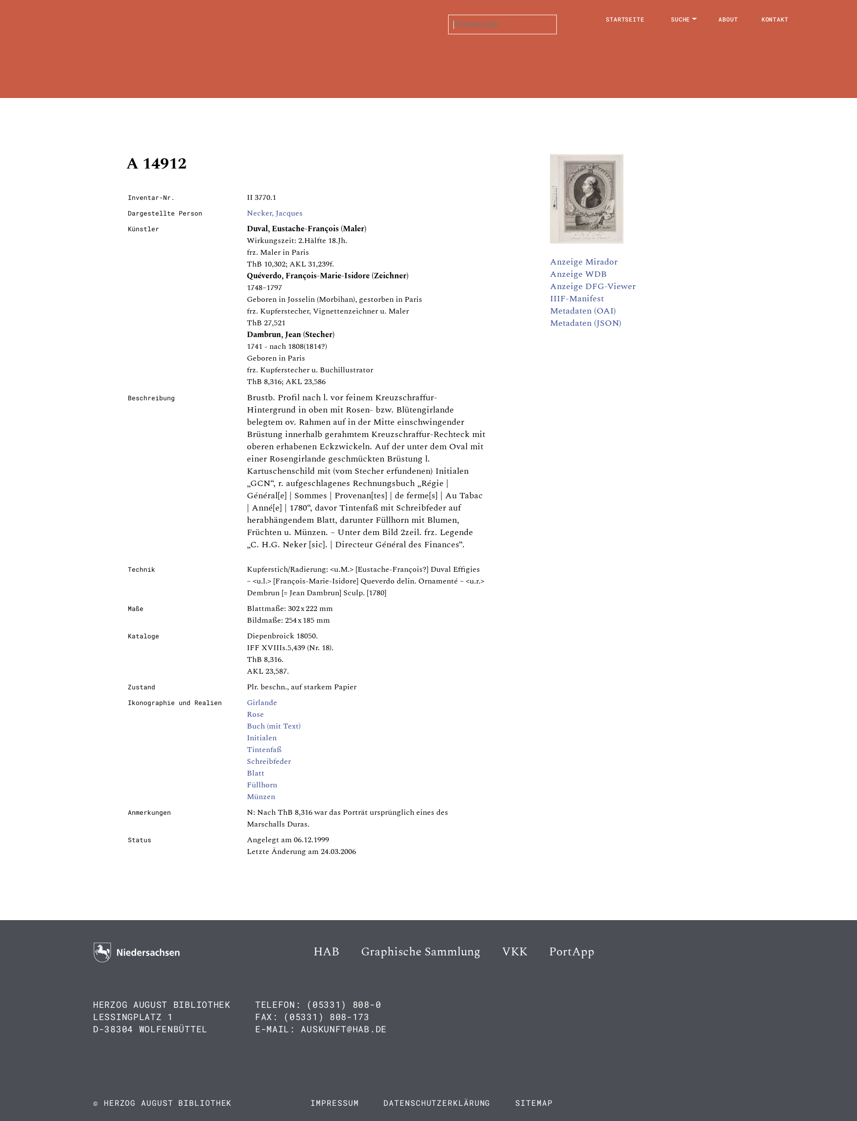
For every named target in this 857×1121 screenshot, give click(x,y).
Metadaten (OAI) (583, 310)
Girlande (262, 702)
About (728, 19)
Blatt (255, 773)
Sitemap (533, 1102)
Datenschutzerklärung (436, 1102)
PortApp (572, 952)
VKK (514, 952)
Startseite (625, 19)
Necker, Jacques (275, 213)
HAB (326, 952)
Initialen (262, 738)
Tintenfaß (264, 749)
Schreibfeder (269, 761)
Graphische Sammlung (420, 952)
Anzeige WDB (578, 274)
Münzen (261, 797)
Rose (255, 714)
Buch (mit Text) (274, 726)
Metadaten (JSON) (585, 323)
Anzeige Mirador (584, 261)
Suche (680, 19)
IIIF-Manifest (577, 298)
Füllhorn (262, 785)
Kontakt (775, 19)
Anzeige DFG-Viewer (593, 286)
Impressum (334, 1102)
